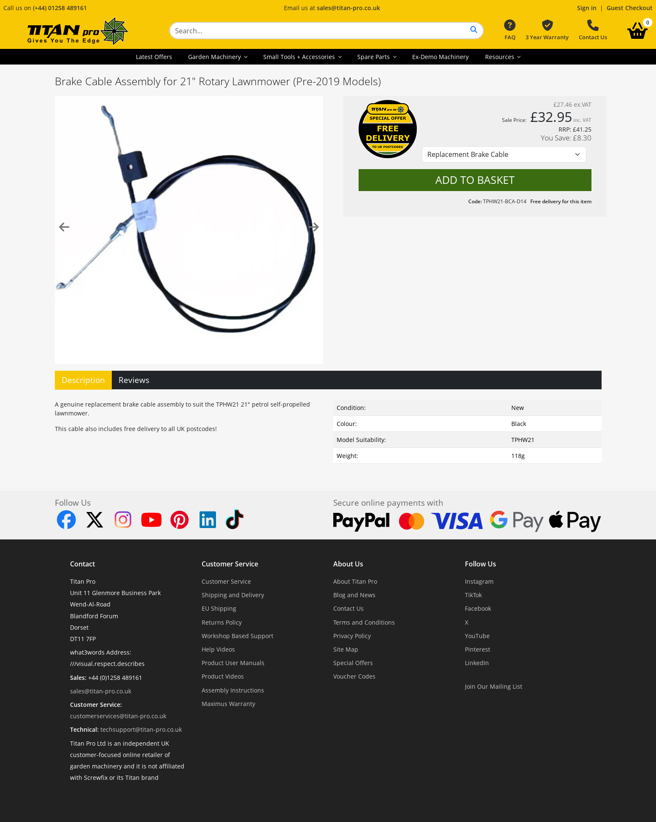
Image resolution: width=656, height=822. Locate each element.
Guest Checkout (630, 8)
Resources (500, 57)
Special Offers (353, 663)
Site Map (345, 649)
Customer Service (230, 564)
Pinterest (477, 649)
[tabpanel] (328, 430)
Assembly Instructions (233, 690)
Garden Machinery (215, 57)
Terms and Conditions (364, 622)
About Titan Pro (355, 581)
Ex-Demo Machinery (440, 57)
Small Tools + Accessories (300, 57)
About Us (348, 564)
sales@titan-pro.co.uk (348, 8)
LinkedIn (477, 663)
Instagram (479, 581)
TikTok (473, 595)
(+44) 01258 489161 (60, 8)
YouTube (477, 636)
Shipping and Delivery (233, 595)
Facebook (478, 608)
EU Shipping (219, 608)
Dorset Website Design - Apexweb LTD (357, 798)
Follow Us (480, 564)
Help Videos (218, 649)
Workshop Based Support (237, 636)
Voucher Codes (354, 676)
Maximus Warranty (228, 704)
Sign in (587, 8)
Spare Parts (374, 57)
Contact (82, 564)
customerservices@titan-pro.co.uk (118, 716)
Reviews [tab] (134, 379)
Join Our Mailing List (493, 686)
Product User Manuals (233, 663)
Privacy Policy (352, 636)
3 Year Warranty (547, 30)
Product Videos (223, 676)
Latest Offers (154, 57)
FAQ (510, 30)
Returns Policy (222, 622)
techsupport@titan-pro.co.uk (141, 729)
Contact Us (593, 30)
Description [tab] (83, 379)
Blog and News (354, 595)
